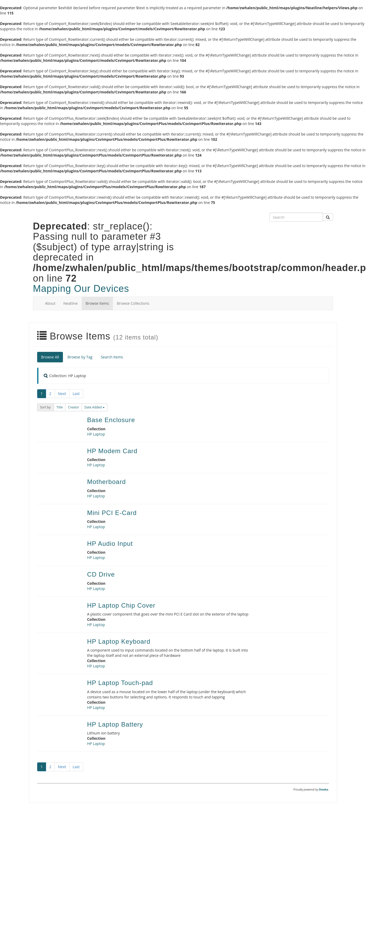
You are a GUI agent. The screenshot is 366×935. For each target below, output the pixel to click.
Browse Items (97, 303)
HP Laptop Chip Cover (121, 605)
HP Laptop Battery (115, 724)
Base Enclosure (111, 419)
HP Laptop (96, 434)
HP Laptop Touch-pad (120, 682)
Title (60, 407)
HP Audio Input (110, 543)
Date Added (94, 407)
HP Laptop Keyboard (118, 641)
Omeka (323, 789)
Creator (73, 407)
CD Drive (101, 574)
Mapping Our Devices (81, 288)
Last (76, 393)
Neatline (70, 303)
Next (62, 393)
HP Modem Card (112, 450)
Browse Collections (133, 303)
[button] (60, 407)
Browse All (50, 356)
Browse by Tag (79, 356)
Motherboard (106, 481)
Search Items (112, 356)
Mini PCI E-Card (112, 512)
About (50, 303)
